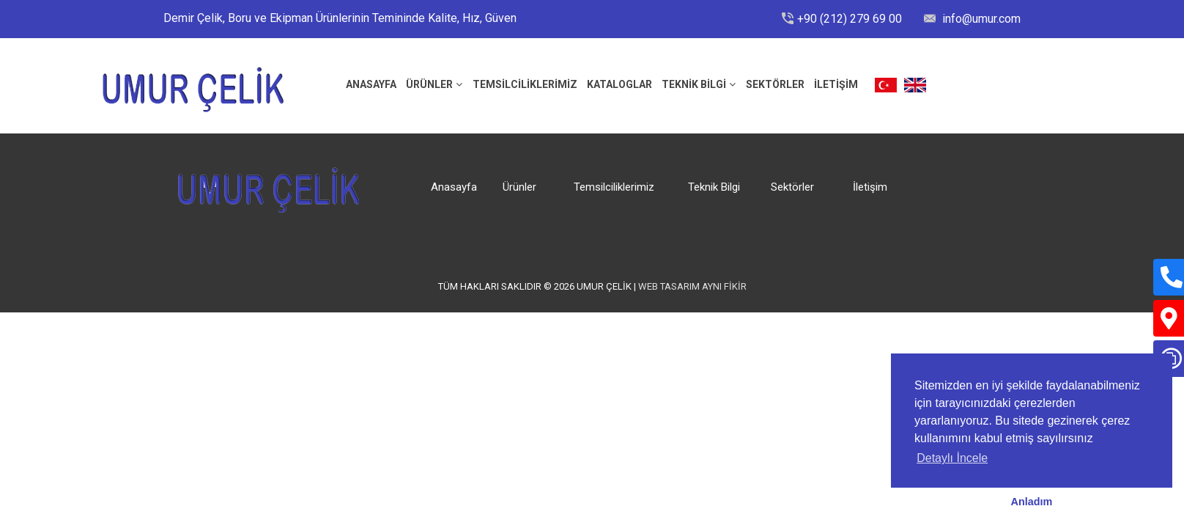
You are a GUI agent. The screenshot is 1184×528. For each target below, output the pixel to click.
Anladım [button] (1032, 501)
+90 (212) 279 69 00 (849, 19)
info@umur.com (980, 19)
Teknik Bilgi (694, 84)
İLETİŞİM (836, 84)
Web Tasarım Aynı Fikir (692, 286)
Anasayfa (454, 187)
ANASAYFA (371, 84)
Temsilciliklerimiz (525, 84)
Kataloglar (619, 84)
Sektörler (775, 84)
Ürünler (429, 84)
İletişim (870, 187)
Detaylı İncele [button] (952, 458)
